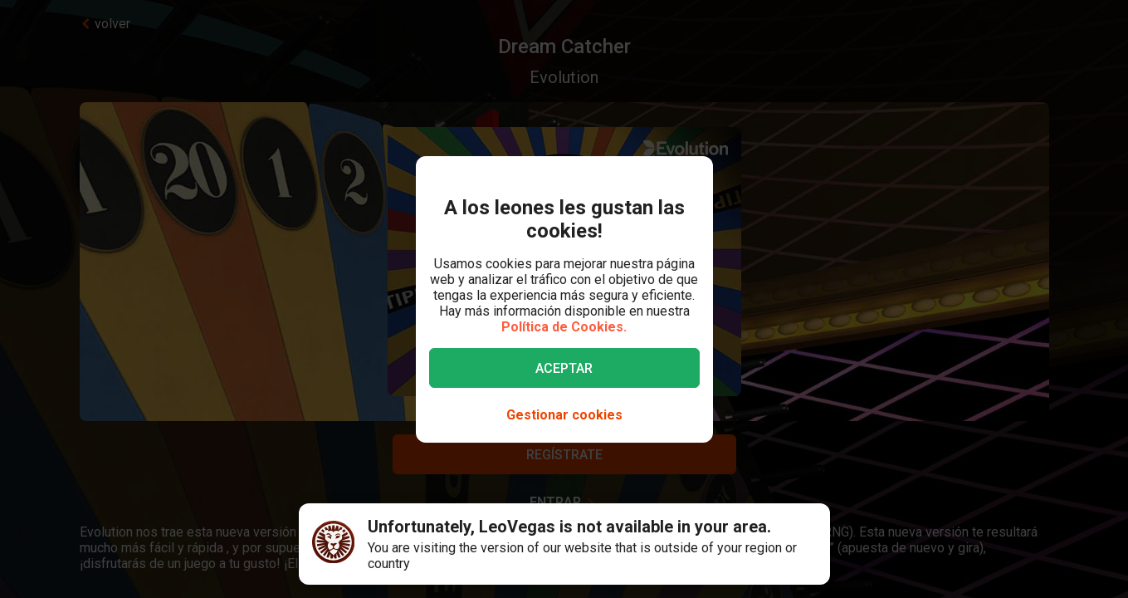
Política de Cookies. (564, 327)
